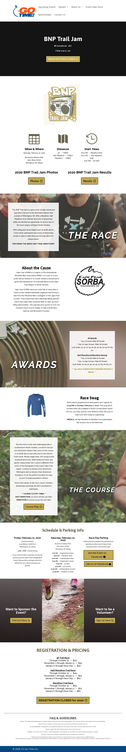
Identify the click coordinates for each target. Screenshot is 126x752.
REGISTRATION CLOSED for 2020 (61, 700)
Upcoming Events (47, 7)
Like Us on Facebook (97, 564)
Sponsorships (44, 15)
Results (62, 7)
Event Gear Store (94, 7)
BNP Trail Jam (63, 38)
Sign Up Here (103, 620)
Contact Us (59, 15)
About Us (75, 7)
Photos (34, 181)
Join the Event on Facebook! (97, 555)
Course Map (32, 506)
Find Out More (19, 620)
